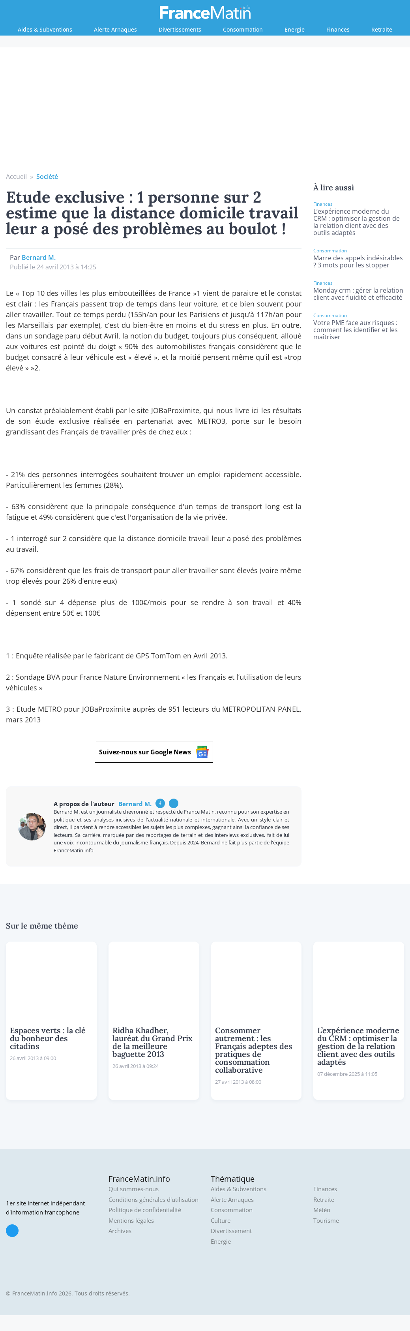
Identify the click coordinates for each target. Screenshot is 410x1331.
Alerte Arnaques (115, 29)
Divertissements (180, 29)
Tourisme (326, 1220)
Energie (295, 29)
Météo (321, 1210)
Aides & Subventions (45, 29)
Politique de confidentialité (145, 1210)
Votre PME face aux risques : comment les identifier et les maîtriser (355, 329)
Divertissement (231, 1231)
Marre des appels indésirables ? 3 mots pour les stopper (358, 261)
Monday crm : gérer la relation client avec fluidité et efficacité (358, 294)
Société (47, 176)
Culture (220, 1220)
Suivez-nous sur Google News (154, 751)
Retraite (381, 29)
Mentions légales (131, 1220)
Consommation (243, 29)
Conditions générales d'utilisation (153, 1199)
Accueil (16, 176)
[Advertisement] (205, 112)
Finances (338, 29)
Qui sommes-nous (134, 1189)
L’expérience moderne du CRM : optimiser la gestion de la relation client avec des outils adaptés (356, 222)
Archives (120, 1231)
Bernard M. (39, 257)
